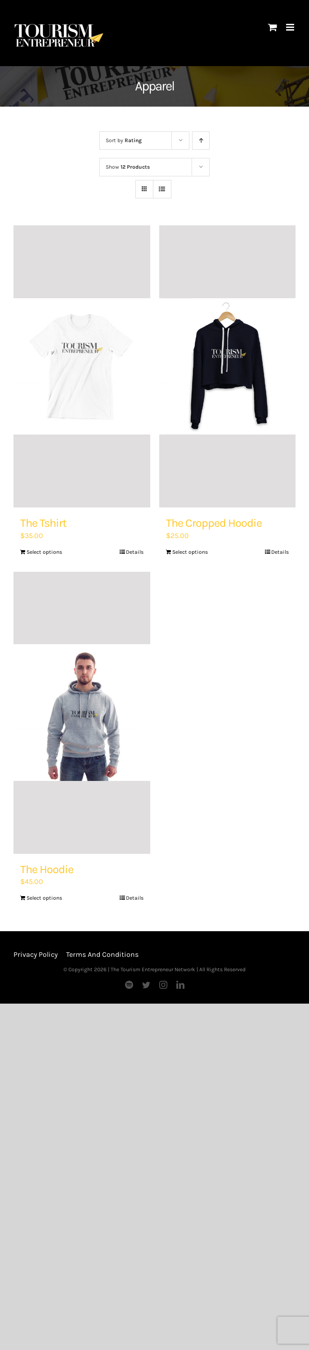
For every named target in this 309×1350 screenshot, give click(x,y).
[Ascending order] (201, 140)
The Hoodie (46, 869)
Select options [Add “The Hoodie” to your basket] (44, 898)
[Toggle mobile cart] (272, 27)
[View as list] (162, 189)
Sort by (124, 140)
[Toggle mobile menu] (291, 27)
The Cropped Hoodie (214, 522)
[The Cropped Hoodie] (227, 366)
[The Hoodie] (81, 713)
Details (134, 552)
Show (128, 167)
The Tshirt (43, 522)
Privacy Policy (35, 954)
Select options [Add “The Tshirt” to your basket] (44, 552)
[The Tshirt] (81, 366)
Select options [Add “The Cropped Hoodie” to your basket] (190, 552)
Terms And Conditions (102, 954)
